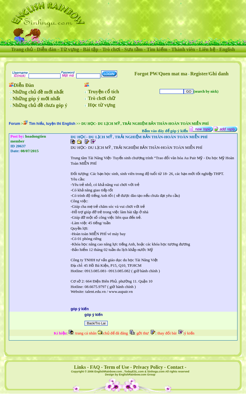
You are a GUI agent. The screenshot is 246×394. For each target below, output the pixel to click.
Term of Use (116, 367)
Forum (14, 124)
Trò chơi (111, 49)
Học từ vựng (101, 105)
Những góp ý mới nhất (36, 98)
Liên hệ (207, 49)
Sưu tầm (133, 49)
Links (80, 367)
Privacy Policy (148, 367)
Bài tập (90, 49)
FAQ (95, 367)
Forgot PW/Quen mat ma (160, 73)
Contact (175, 367)
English (227, 49)
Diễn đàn (46, 49)
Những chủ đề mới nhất (38, 91)
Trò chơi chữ (101, 98)
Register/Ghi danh (209, 73)
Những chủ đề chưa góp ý (39, 105)
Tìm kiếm (157, 49)
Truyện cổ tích (103, 91)
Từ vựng (69, 49)
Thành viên (183, 49)
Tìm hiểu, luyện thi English (52, 124)
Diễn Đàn (24, 85)
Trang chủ (22, 49)
